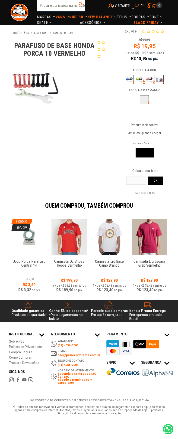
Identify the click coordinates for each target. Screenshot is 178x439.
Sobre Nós (16, 341)
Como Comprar (20, 357)
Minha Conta (111, 12)
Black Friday (147, 22)
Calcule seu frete (145, 171)
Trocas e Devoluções (24, 363)
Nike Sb (76, 17)
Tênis (122, 17)
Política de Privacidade (25, 347)
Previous (6, 208)
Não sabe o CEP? (145, 193)
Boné (154, 17)
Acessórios (91, 22)
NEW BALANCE (100, 17)
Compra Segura (20, 352)
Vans (61, 17)
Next (171, 208)
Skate (43, 22)
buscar (81, 6)
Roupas (138, 17)
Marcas (45, 17)
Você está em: (22, 33)
